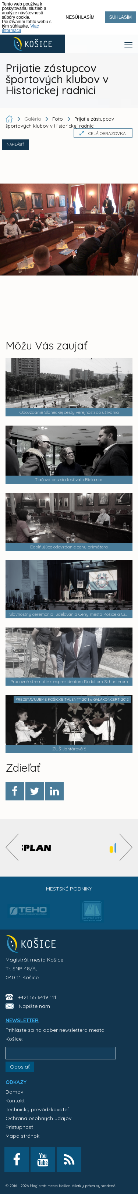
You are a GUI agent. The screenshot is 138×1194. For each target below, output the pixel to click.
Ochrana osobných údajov (38, 1118)
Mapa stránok (22, 1136)
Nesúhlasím (80, 17)
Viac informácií (20, 28)
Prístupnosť (19, 1127)
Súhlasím (120, 17)
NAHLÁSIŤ (15, 144)
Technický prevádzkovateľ (37, 1109)
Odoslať (20, 1066)
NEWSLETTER (22, 1020)
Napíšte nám (34, 1006)
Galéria (33, 119)
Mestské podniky (69, 888)
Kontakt (15, 1100)
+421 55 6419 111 (37, 997)
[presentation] (12, 847)
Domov (14, 1091)
